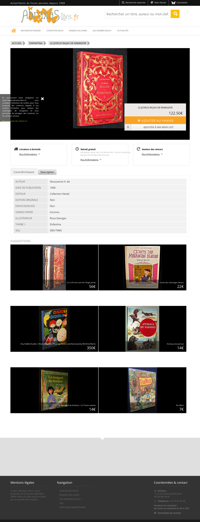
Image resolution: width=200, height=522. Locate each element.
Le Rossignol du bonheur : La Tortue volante (77, 405)
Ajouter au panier (155, 121)
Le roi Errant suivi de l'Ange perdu (81, 282)
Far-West (180, 405)
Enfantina (35, 43)
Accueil (17, 43)
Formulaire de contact (169, 512)
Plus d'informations (30, 154)
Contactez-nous (54, 30)
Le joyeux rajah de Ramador (68, 43)
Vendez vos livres (78, 30)
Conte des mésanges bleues (172, 282)
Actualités (122, 30)
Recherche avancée (31, 30)
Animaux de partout (175, 344)
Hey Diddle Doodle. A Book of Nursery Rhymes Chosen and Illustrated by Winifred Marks (58, 344)
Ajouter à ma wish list (149, 127)
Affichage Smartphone (72, 507)
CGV (61, 503)
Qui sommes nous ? (102, 30)
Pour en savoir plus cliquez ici (14, 140)
